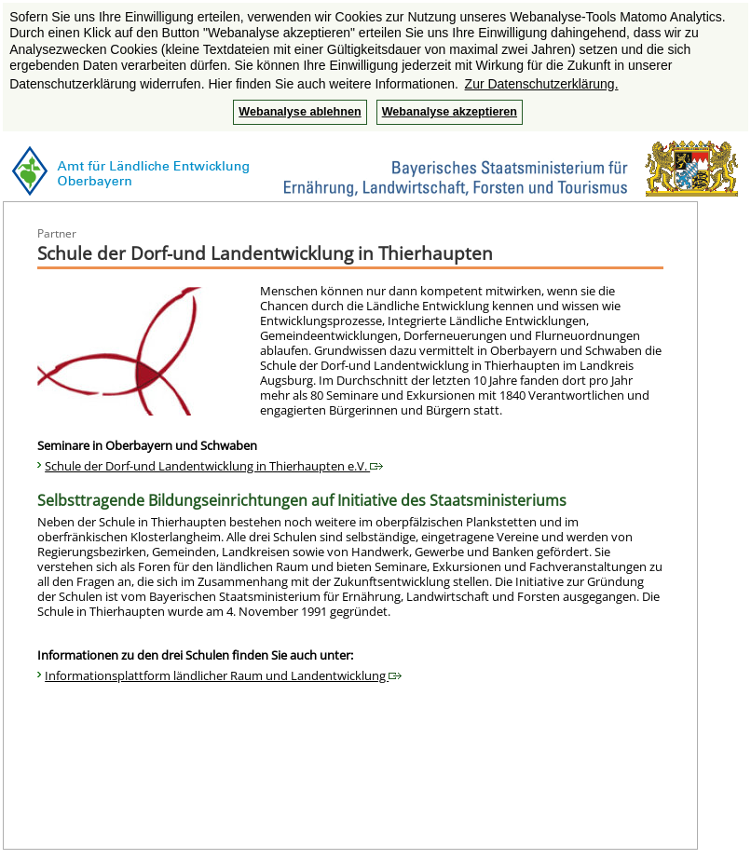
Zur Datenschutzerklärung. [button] (542, 83)
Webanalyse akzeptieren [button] (449, 111)
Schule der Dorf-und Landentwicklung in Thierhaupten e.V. (214, 465)
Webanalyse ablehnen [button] (300, 111)
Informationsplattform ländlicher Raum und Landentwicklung (223, 675)
